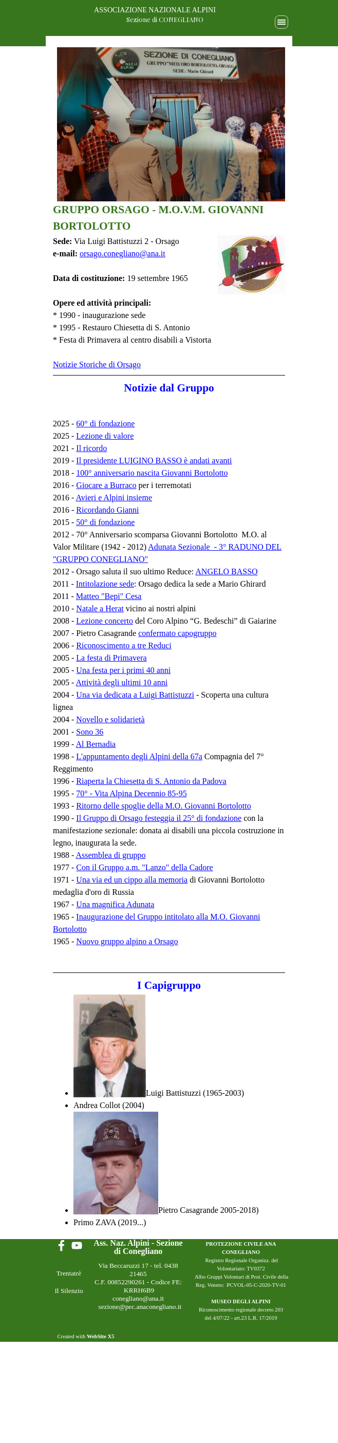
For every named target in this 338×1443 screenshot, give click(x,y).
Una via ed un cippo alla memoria (131, 879)
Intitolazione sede (105, 583)
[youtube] (76, 1245)
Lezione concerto (104, 620)
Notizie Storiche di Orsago (97, 364)
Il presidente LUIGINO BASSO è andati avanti (154, 460)
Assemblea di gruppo (110, 855)
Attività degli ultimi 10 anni (121, 682)
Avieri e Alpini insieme (114, 497)
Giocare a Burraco (106, 485)
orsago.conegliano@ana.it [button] (122, 253)
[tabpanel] (169, 222)
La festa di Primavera (111, 657)
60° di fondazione (105, 423)
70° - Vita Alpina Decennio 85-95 (131, 793)
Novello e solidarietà (110, 719)
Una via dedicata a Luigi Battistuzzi (135, 694)
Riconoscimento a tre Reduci (123, 645)
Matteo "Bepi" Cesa (109, 596)
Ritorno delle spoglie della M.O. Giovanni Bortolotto (163, 805)
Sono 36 (89, 731)
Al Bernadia (96, 744)
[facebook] (61, 1245)
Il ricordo (91, 448)
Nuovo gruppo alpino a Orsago (127, 941)
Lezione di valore (105, 436)
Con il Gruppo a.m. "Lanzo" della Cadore (144, 867)
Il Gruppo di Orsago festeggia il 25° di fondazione (158, 818)
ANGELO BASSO (226, 571)
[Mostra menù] (281, 22)
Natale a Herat (99, 608)
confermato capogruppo (177, 633)
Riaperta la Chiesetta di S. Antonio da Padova (151, 781)
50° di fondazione (105, 522)
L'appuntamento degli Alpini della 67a (139, 756)
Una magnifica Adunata (115, 904)
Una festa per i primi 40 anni (123, 670)
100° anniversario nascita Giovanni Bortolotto (152, 472)
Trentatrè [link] (69, 1273)
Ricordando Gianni (107, 509)
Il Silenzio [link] (68, 1291)
